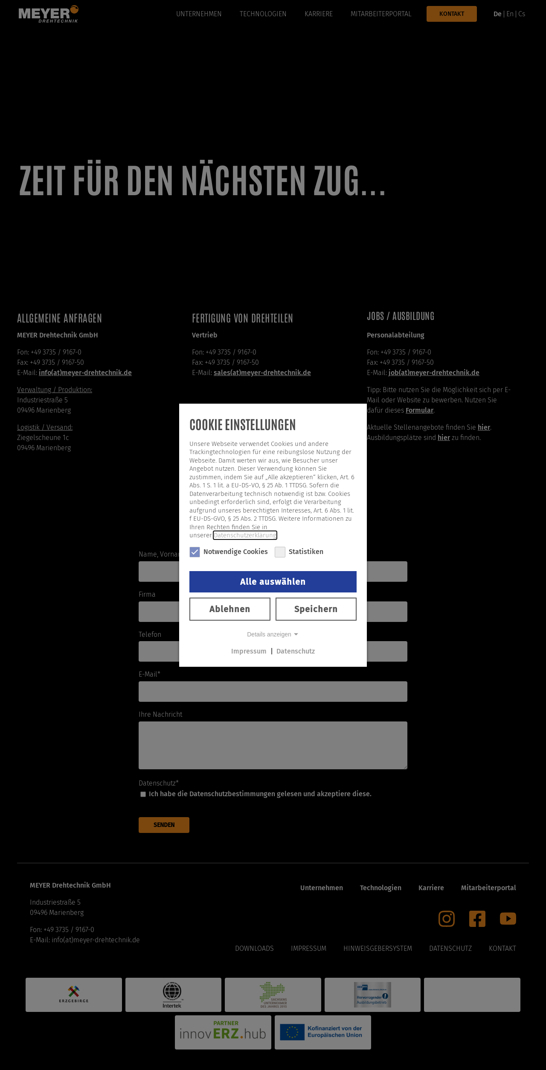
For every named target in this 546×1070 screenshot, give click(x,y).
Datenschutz (295, 651)
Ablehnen (229, 609)
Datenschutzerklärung (245, 535)
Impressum (249, 651)
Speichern (316, 609)
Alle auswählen (273, 582)
